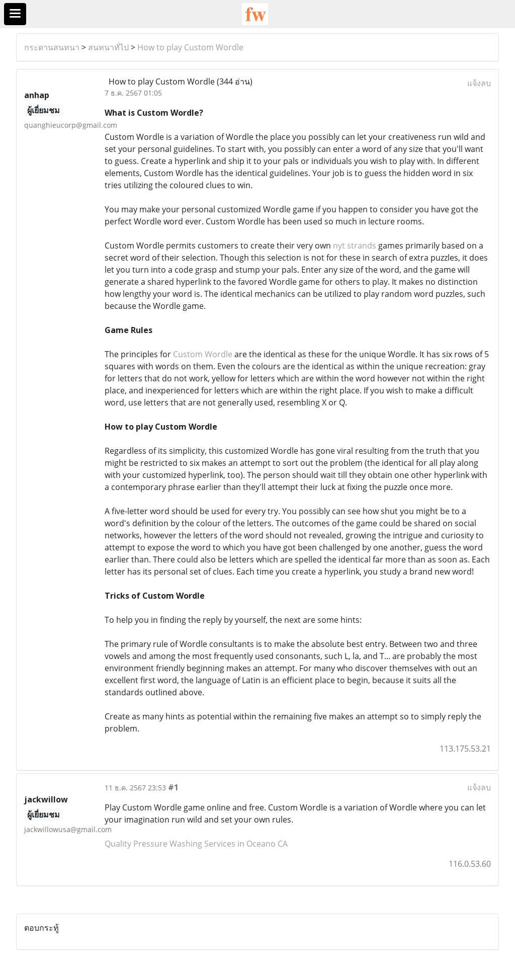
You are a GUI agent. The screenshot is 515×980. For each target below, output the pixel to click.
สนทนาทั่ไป (108, 47)
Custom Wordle (202, 354)
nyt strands (354, 245)
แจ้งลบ (479, 83)
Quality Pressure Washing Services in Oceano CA (196, 843)
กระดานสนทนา (51, 47)
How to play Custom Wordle (190, 47)
